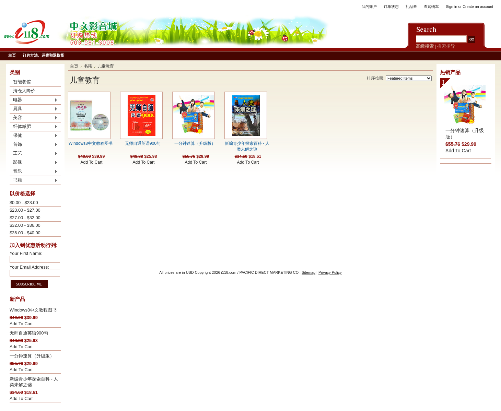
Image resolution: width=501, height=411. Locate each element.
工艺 (34, 154)
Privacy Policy (330, 272)
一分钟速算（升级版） (32, 356)
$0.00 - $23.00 (24, 202)
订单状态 (391, 6)
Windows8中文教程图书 (33, 310)
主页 (74, 66)
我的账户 (369, 6)
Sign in (451, 6)
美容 (34, 118)
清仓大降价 (24, 90)
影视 (34, 163)
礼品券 (411, 6)
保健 (34, 136)
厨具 (34, 109)
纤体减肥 (34, 127)
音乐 (34, 171)
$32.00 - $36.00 (25, 225)
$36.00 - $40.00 (25, 232)
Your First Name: (26, 253)
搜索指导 (446, 46)
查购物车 (431, 6)
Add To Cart (21, 323)
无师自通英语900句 (29, 333)
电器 (34, 100)
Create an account (478, 6)
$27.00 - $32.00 (25, 217)
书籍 (34, 180)
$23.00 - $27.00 (25, 210)
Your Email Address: (29, 267)
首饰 (34, 145)
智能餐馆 (22, 81)
